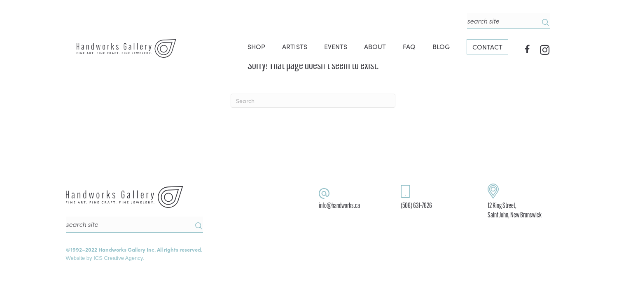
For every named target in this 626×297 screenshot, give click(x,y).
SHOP (256, 46)
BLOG (441, 46)
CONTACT (487, 46)
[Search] (313, 101)
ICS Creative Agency (117, 258)
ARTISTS (294, 46)
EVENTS (335, 46)
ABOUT (375, 46)
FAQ (409, 46)
